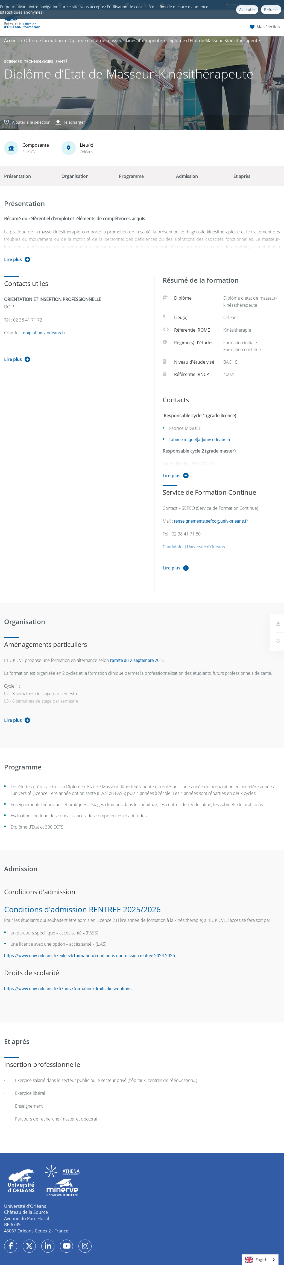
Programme (131, 176)
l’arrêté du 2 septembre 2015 (137, 660)
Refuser (271, 9)
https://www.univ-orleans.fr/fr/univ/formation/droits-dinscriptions (67, 989)
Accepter (247, 9)
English (256, 1260)
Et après (241, 176)
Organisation (75, 176)
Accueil (11, 40)
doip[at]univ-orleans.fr (44, 333)
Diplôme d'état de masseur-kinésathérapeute (115, 40)
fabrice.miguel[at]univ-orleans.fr (199, 439)
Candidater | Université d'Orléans (194, 547)
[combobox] (260, 1259)
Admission (187, 176)
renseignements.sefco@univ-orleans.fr (211, 521)
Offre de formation (43, 40)
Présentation (17, 176)
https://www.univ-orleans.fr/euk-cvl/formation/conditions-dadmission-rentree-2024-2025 (90, 956)
